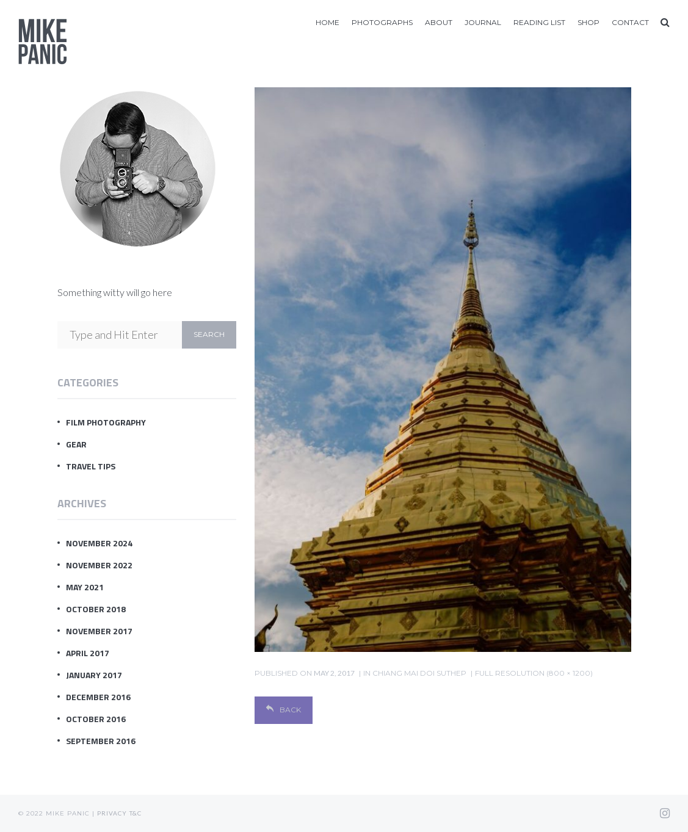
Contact (630, 22)
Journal (483, 22)
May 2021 (85, 587)
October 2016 (96, 718)
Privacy (112, 813)
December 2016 (98, 696)
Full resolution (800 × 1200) (534, 673)
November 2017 (99, 630)
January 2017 (94, 674)
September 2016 (101, 740)
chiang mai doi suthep (419, 673)
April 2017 (87, 652)
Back (283, 709)
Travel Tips (90, 466)
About (438, 22)
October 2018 (96, 608)
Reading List (539, 22)
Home (327, 22)
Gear (76, 444)
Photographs (382, 22)
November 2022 (99, 565)
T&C (135, 813)
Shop (588, 22)
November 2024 (99, 543)
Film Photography (106, 422)
